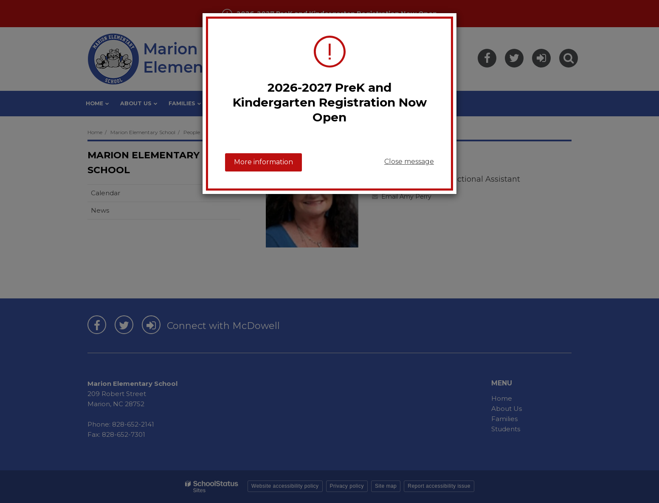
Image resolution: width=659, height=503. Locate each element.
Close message (409, 161)
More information (263, 162)
